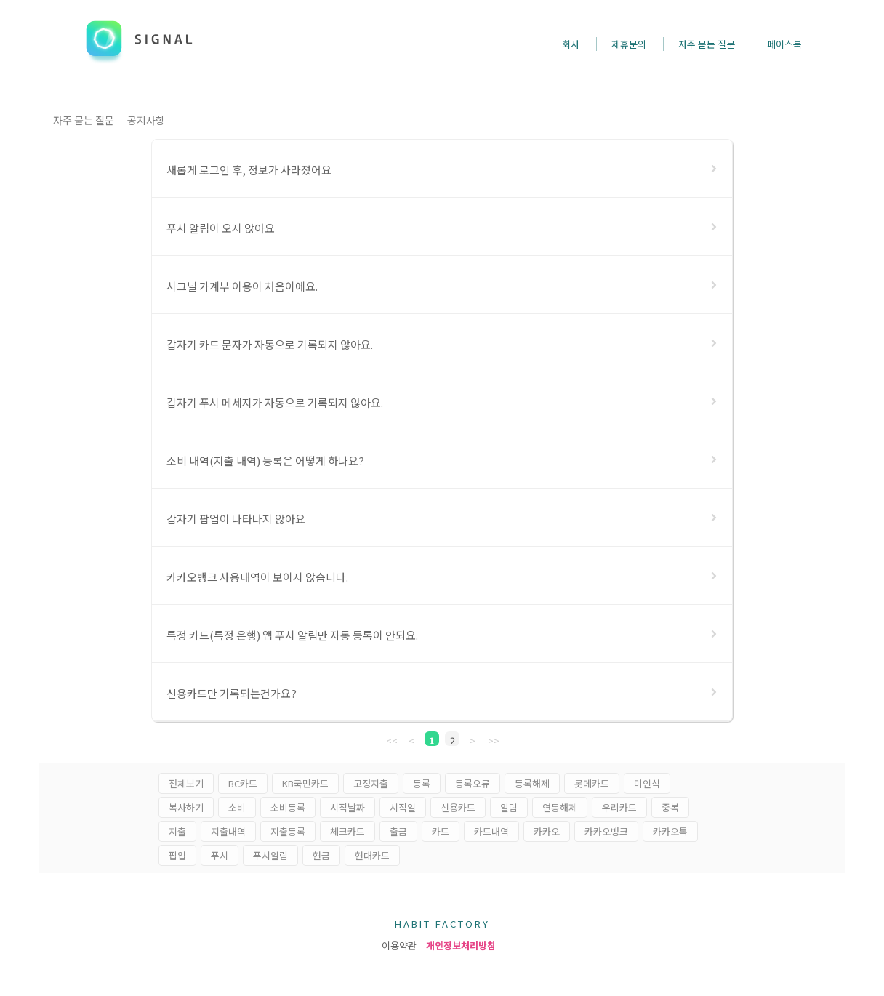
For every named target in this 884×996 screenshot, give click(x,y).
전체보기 (186, 783)
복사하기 (186, 807)
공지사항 (146, 120)
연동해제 (559, 807)
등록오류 (472, 783)
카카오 (547, 831)
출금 (398, 831)
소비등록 (287, 807)
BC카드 (242, 783)
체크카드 (347, 831)
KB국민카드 (305, 783)
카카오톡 (670, 831)
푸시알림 (270, 855)
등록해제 (532, 783)
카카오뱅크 (606, 831)
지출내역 (228, 831)
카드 (440, 831)
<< (392, 740)
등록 (421, 783)
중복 (670, 807)
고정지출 (370, 783)
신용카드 (458, 807)
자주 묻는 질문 (83, 120)
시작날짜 (347, 807)
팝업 (177, 855)
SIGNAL (140, 38)
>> (493, 740)
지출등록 (287, 831)
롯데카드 (591, 783)
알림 (509, 807)
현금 (321, 855)
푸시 (219, 855)
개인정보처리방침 (461, 945)
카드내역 (491, 831)
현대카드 (372, 855)
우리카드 (619, 807)
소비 (237, 807)
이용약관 (399, 945)
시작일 (403, 807)
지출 (177, 831)
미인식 (647, 783)
